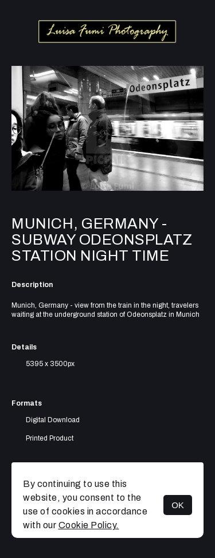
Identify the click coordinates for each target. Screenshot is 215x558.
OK (177, 505)
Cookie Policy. (88, 525)
